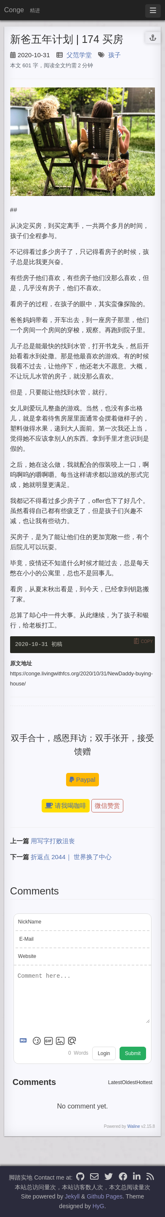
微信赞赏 (107, 806)
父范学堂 (79, 54)
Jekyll (72, 1196)
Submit (133, 1054)
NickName (29, 923)
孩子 (114, 54)
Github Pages (104, 1196)
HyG (98, 1206)
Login (104, 1054)
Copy (147, 641)
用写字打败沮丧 (53, 841)
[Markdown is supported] (25, 1041)
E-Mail (26, 940)
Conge (14, 9)
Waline (133, 1126)
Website (27, 957)
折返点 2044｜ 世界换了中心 (71, 857)
